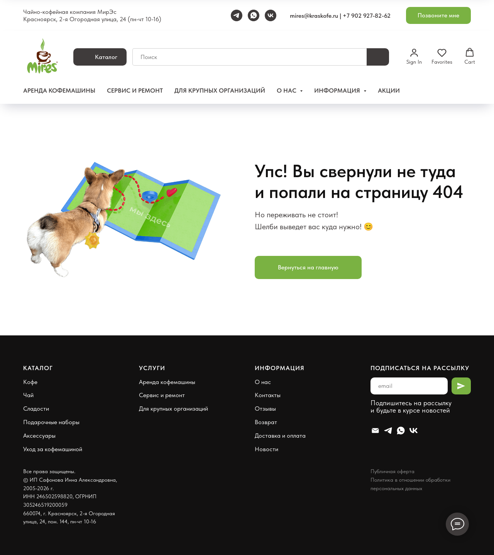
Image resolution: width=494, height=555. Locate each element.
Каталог (38, 368)
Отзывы (265, 408)
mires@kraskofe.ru (314, 15)
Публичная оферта (392, 471)
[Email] (375, 430)
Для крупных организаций (219, 90)
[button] (438, 15)
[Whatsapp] (401, 430)
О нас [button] (287, 90)
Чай (28, 395)
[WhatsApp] (253, 15)
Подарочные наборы (51, 422)
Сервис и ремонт (135, 90)
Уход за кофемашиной (52, 449)
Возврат (266, 422)
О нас (263, 382)
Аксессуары (39, 435)
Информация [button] (338, 90)
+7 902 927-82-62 (367, 15)
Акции (389, 90)
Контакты (268, 395)
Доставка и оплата (280, 435)
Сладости (36, 408)
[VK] (270, 15)
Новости (266, 449)
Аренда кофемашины (59, 90)
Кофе (30, 382)
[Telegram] (236, 15)
